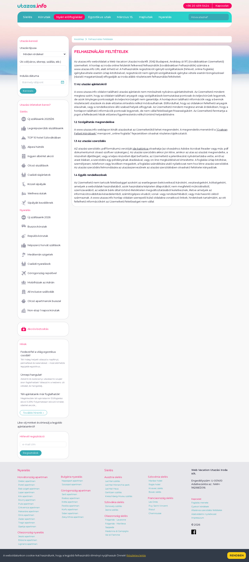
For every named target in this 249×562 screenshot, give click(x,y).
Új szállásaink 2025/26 (37, 119)
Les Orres (153, 502)
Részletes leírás (136, 555)
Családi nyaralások (36, 264)
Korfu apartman (70, 509)
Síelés (27, 17)
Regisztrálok (30, 452)
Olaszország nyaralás (30, 532)
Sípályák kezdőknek (37, 203)
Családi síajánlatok (36, 175)
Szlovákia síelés (114, 502)
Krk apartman (25, 496)
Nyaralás (165, 17)
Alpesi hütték (32, 147)
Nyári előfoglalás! (69, 17)
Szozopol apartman (72, 484)
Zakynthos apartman (73, 517)
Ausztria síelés (113, 477)
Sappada (109, 527)
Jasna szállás (111, 509)
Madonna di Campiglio (116, 531)
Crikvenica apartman (29, 507)
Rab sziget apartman (29, 488)
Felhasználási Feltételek (100, 39)
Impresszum (197, 517)
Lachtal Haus (112, 488)
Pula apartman (26, 503)
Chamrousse (155, 513)
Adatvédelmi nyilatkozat (203, 514)
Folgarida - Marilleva (115, 523)
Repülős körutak (34, 236)
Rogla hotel (154, 484)
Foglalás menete (199, 502)
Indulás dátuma (29, 75)
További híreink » (33, 412)
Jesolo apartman (26, 536)
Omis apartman (26, 515)
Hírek (23, 344)
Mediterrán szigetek (37, 254)
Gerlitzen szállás (113, 492)
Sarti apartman (69, 494)
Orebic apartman (27, 481)
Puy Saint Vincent (158, 505)
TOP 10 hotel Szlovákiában (41, 137)
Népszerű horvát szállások (41, 245)
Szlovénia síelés (158, 476)
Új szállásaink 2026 (35, 217)
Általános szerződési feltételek (206, 510)
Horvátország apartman (32, 477)
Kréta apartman (70, 502)
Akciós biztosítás (34, 329)
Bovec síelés (155, 492)
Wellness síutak (34, 193)
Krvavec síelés (156, 488)
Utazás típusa (28, 47)
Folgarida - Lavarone (115, 519)
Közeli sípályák (33, 184)
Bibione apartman (27, 540)
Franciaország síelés (160, 498)
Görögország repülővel (39, 273)
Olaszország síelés (116, 515)
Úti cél (40, 62)
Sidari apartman (70, 513)
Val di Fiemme (112, 534)
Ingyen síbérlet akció (37, 156)
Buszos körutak (34, 226)
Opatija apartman (27, 526)
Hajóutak (146, 17)
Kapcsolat (196, 499)
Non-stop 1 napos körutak (40, 310)
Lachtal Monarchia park (117, 484)
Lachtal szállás (112, 481)
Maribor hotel (155, 480)
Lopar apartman (26, 492)
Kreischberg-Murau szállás (118, 496)
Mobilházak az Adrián (37, 282)
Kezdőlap (79, 39)
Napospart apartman (72, 480)
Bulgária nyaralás (71, 476)
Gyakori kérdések (200, 506)
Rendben (237, 555)
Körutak (44, 17)
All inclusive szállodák (37, 292)
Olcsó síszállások (35, 165)
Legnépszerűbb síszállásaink (42, 128)
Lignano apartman (27, 544)
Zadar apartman (26, 519)
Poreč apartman (26, 484)
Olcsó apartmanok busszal (41, 301)
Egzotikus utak (99, 17)
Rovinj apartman (27, 500)
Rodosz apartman (71, 498)
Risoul (152, 509)
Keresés (28, 90)
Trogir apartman (26, 522)
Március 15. (125, 17)
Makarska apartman (28, 511)
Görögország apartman (76, 490)
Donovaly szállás (113, 506)
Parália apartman (70, 505)
